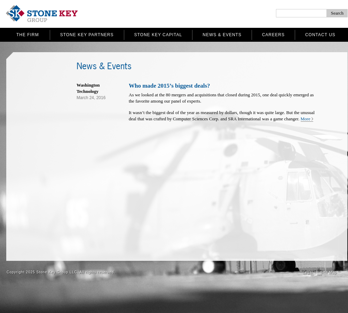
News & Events (222, 34)
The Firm (27, 34)
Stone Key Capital (158, 34)
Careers (273, 34)
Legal (308, 272)
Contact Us (320, 34)
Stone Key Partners (87, 34)
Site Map (329, 272)
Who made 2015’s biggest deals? (169, 85)
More (305, 118)
